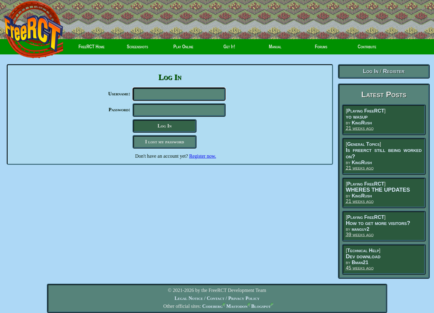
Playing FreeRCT (365, 110)
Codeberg (212, 306)
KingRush (362, 122)
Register (394, 71)
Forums (315, 49)
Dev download (363, 256)
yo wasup (357, 117)
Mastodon (236, 306)
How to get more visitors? (378, 223)
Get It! (229, 49)
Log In (371, 71)
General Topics (363, 144)
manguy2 (360, 229)
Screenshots (137, 49)
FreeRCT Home (89, 49)
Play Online (183, 49)
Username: (119, 93)
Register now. (202, 158)
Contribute (362, 49)
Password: (119, 110)
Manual (275, 49)
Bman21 (360, 262)
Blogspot (261, 306)
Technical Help (363, 250)
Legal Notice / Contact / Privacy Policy (217, 298)
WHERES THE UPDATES (378, 190)
